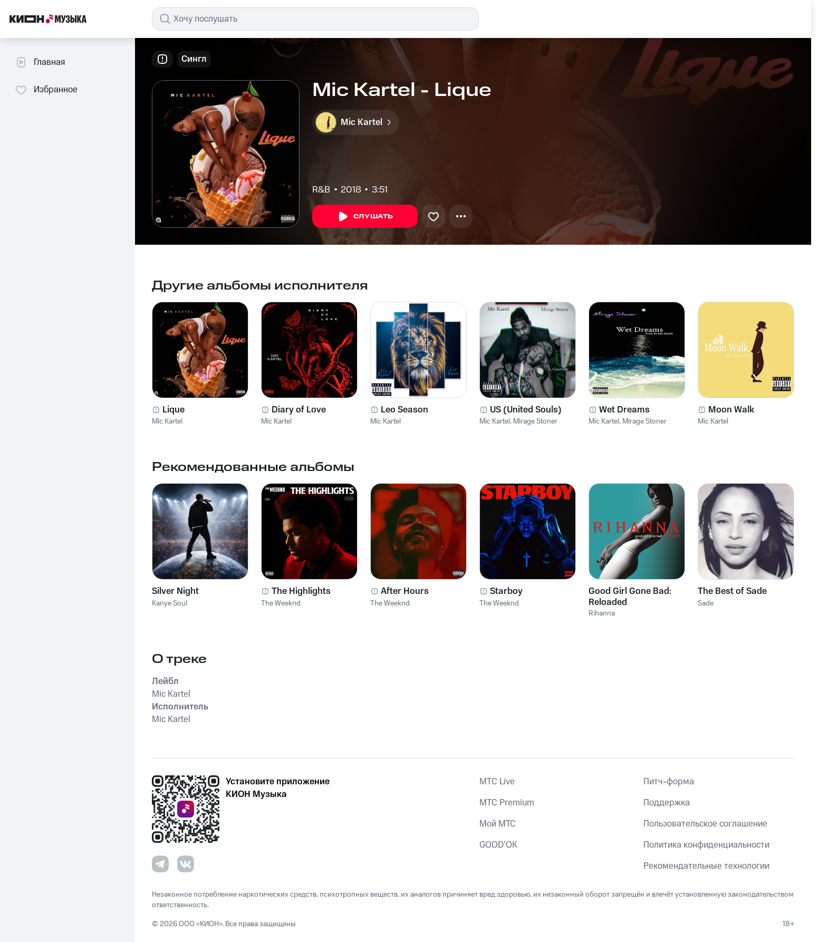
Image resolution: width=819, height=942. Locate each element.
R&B (321, 190)
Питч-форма (668, 781)
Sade (706, 603)
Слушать (364, 216)
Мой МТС (497, 824)
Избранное (46, 89)
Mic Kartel (167, 421)
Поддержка (666, 802)
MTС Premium (506, 802)
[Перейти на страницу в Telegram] (160, 864)
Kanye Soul (169, 603)
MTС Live (497, 781)
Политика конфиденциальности (706, 845)
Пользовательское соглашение (705, 824)
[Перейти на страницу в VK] (185, 864)
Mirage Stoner (535, 421)
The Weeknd (281, 603)
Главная (40, 62)
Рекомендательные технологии (706, 866)
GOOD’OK (498, 845)
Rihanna (602, 613)
